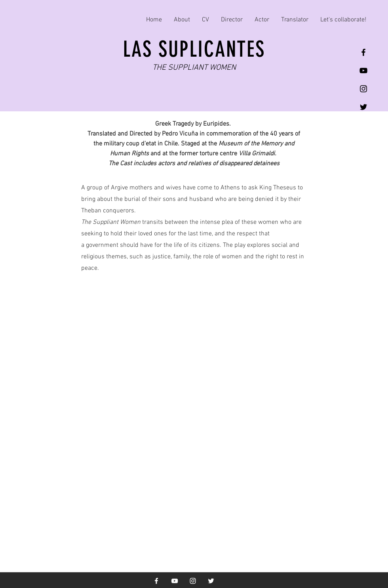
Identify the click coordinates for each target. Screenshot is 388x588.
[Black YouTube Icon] (363, 70)
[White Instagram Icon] (193, 581)
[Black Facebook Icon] (363, 52)
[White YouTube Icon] (175, 581)
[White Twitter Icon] (211, 581)
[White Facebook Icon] (156, 581)
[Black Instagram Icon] (363, 89)
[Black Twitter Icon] (363, 107)
